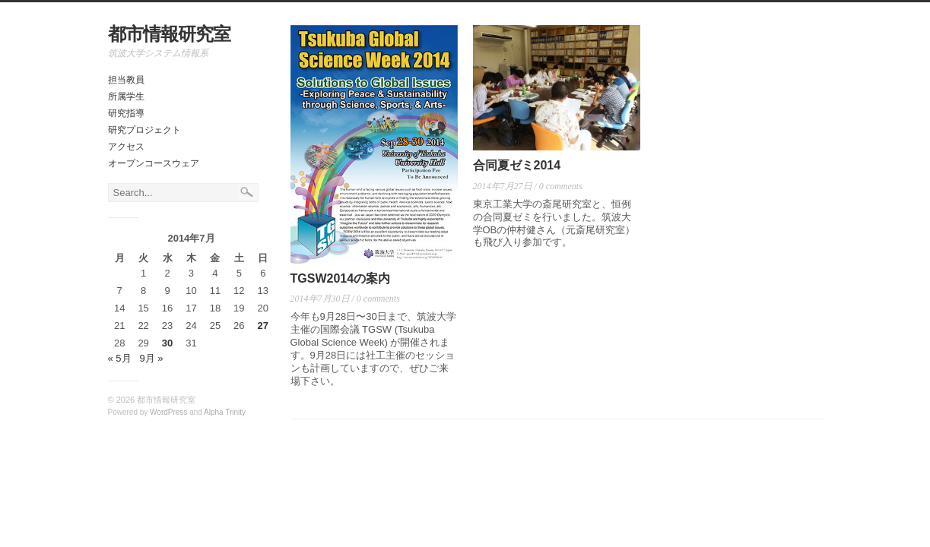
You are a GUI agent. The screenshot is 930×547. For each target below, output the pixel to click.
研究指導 (126, 113)
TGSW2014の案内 (340, 278)
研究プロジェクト (144, 130)
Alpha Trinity (225, 412)
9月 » (151, 358)
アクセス (126, 146)
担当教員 (126, 79)
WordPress (168, 412)
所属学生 (126, 96)
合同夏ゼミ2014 (517, 165)
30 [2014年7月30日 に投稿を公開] (167, 343)
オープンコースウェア (153, 163)
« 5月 (120, 358)
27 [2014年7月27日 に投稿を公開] (263, 325)
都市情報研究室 (169, 34)
